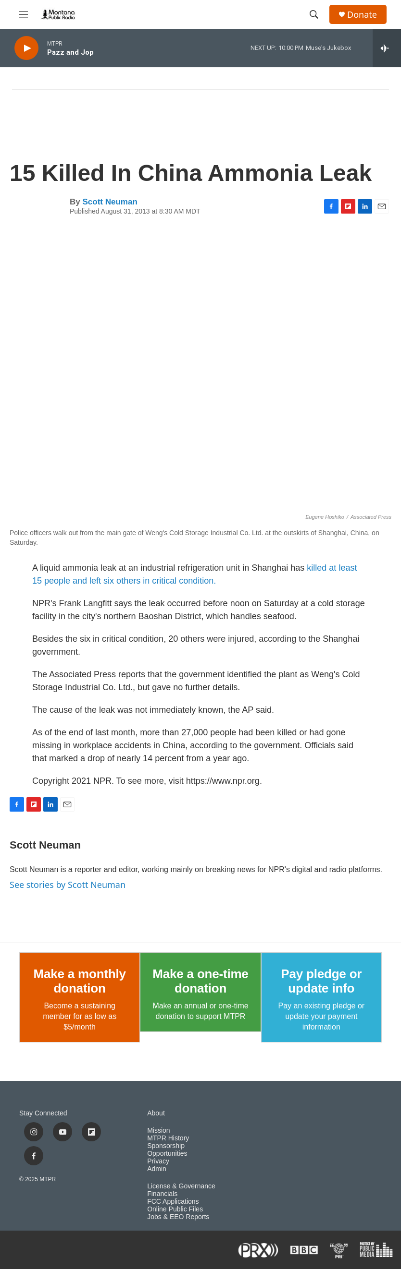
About (156, 1113)
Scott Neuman (109, 201)
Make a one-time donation (200, 981)
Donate (362, 15)
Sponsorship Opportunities (167, 1149)
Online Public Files (175, 1209)
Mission (158, 1130)
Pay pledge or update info (321, 981)
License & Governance (181, 1186)
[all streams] (387, 48)
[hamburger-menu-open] (23, 14)
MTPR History (168, 1138)
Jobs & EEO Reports (178, 1217)
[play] (26, 48)
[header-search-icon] (314, 14)
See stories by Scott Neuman (67, 884)
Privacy (158, 1161)
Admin (156, 1169)
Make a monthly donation (80, 981)
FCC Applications (173, 1201)
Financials (162, 1193)
